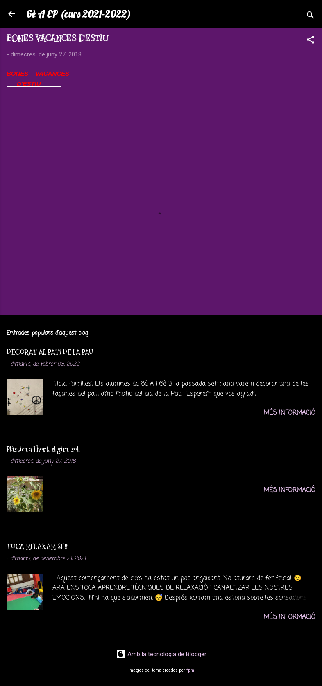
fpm (190, 670)
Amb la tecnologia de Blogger (161, 654)
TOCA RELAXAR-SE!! (37, 546)
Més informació (289, 413)
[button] (310, 41)
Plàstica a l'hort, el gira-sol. (43, 449)
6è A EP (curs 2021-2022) (78, 14)
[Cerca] (310, 16)
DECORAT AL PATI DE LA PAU (50, 352)
